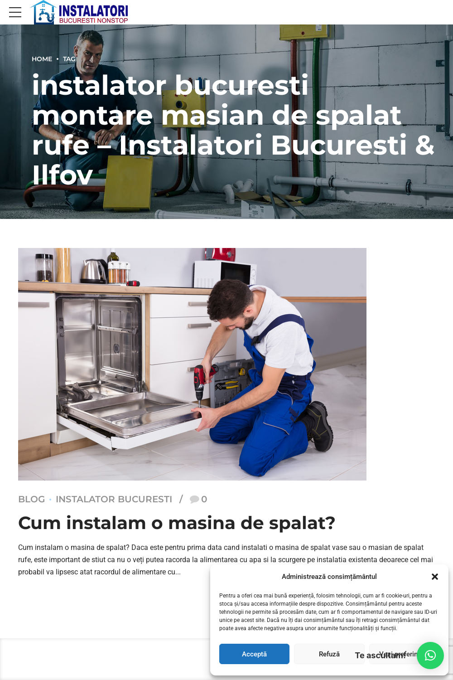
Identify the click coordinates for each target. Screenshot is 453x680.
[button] (434, 576)
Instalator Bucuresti (114, 499)
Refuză (329, 654)
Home (42, 59)
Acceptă (254, 654)
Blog (31, 499)
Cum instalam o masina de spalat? (180, 523)
